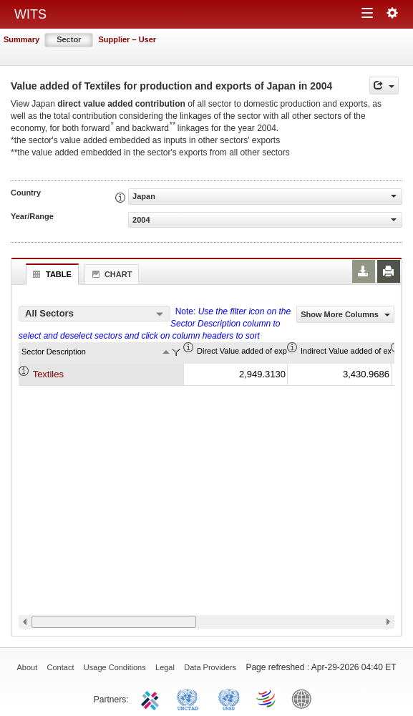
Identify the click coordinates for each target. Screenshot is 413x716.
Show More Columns (345, 314)
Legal (165, 667)
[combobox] (94, 313)
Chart (110, 274)
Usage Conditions (115, 667)
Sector (69, 39)
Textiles (48, 374)
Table (50, 274)
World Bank (305, 698)
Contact (60, 667)
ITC (152, 698)
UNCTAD (190, 698)
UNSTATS (229, 698)
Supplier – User (127, 39)
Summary (21, 39)
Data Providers (210, 667)
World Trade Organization (267, 698)
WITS (30, 14)
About (26, 667)
